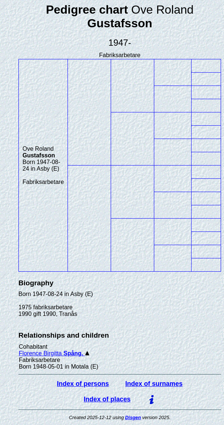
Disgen (133, 417)
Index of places (107, 399)
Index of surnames (153, 383)
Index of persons (83, 383)
